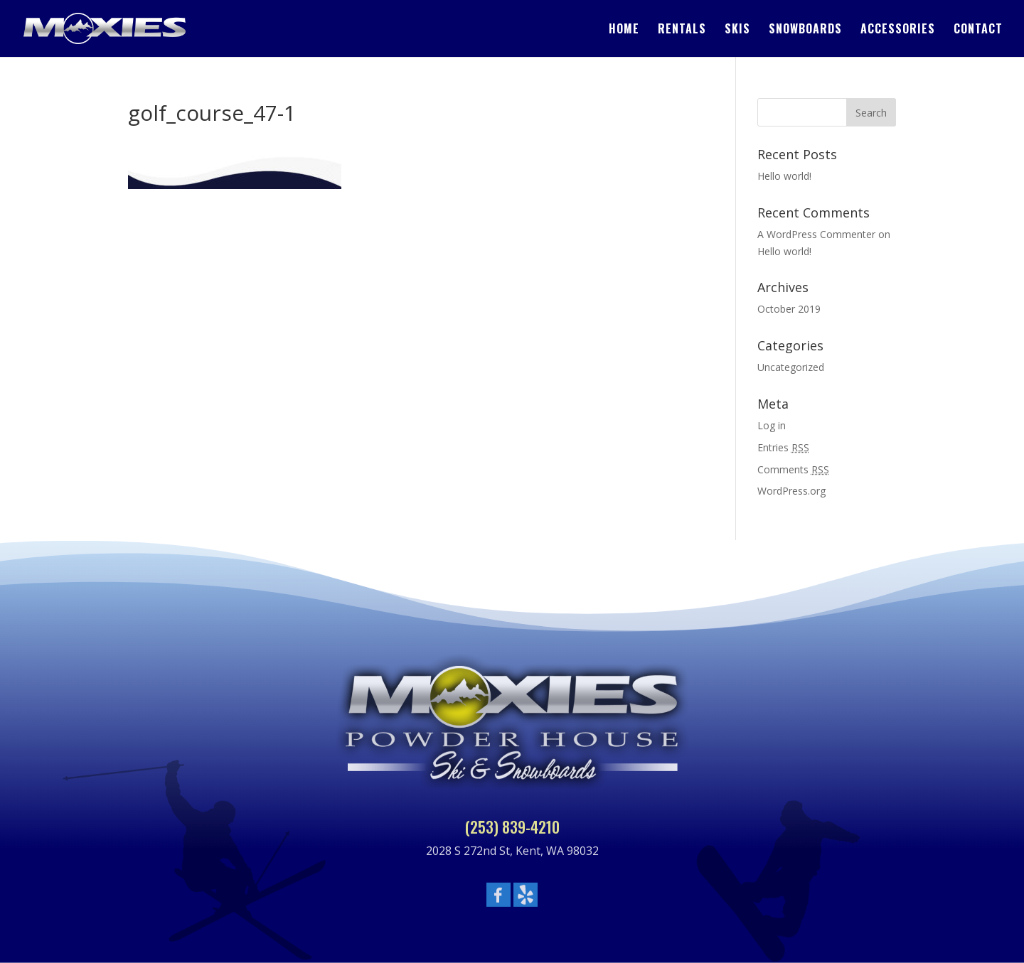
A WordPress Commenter (816, 234)
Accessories (897, 30)
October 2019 (789, 309)
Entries (783, 447)
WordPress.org (791, 490)
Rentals (682, 30)
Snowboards (805, 30)
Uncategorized (790, 367)
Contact (978, 30)
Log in (771, 425)
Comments (793, 469)
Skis (737, 30)
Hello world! (784, 176)
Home (624, 30)
